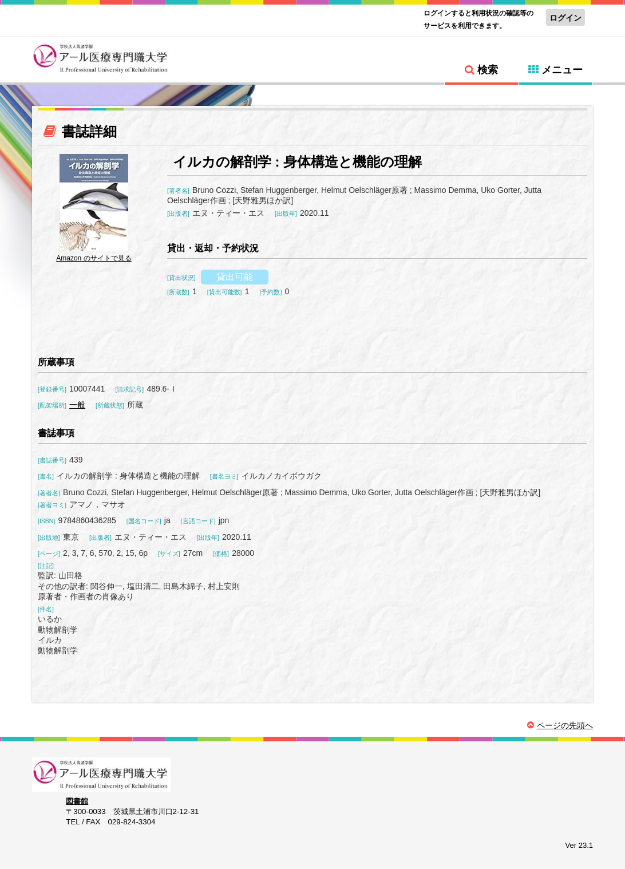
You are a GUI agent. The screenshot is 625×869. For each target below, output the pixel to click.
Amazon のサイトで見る (93, 258)
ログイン (565, 17)
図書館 (77, 801)
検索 (487, 70)
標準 (75, 17)
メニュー (562, 70)
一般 (77, 404)
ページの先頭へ (565, 725)
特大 (115, 17)
